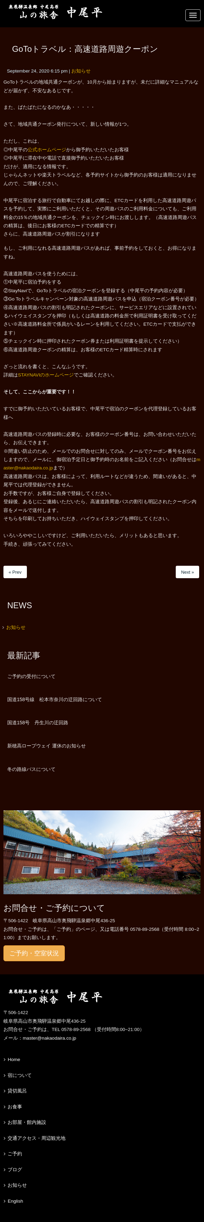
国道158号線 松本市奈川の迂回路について (54, 699)
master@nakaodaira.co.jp (49, 1038)
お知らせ (81, 71)
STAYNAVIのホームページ (46, 375)
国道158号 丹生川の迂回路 (37, 722)
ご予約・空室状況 (34, 953)
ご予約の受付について (31, 676)
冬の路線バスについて (31, 769)
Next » (187, 572)
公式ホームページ (47, 149)
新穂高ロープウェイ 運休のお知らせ (46, 745)
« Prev (15, 572)
